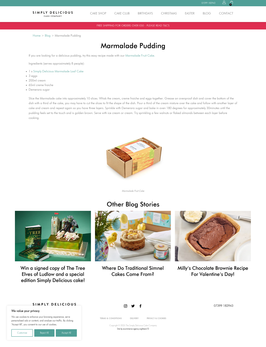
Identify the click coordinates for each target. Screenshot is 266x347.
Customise (22, 333)
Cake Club (122, 13)
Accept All (66, 333)
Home (37, 35)
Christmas (169, 13)
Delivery (134, 319)
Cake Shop (98, 13)
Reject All (44, 333)
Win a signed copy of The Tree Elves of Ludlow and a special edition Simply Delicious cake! (53, 274)
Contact (226, 13)
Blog (207, 13)
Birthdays (145, 13)
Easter (190, 13)
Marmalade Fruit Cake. (140, 55)
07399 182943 (223, 305)
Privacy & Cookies (156, 319)
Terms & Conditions (111, 319)
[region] (44, 323)
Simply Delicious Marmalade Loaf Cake (58, 71)
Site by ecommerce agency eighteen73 (133, 329)
